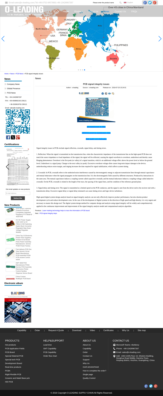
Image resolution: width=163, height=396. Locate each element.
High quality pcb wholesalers (96, 139)
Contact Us (87, 356)
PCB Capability (49, 352)
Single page (88, 374)
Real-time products (13, 367)
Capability (21, 330)
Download (76, 330)
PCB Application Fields (14, 348)
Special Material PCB (14, 356)
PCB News (19, 74)
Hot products (10, 345)
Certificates (108, 330)
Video (92, 330)
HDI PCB (9, 382)
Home (6, 74)
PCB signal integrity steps (48, 213)
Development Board (13, 363)
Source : (86, 88)
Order (37, 330)
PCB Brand (10, 352)
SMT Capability (49, 348)
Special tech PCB (12, 360)
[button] (78, 69)
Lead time (47, 345)
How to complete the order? (94, 371)
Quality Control (89, 378)
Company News (13, 84)
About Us (87, 345)
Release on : (107, 88)
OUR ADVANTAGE (91, 367)
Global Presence (13, 88)
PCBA (7, 371)
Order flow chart (50, 356)
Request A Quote (56, 330)
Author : (69, 88)
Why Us (125, 330)
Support (86, 360)
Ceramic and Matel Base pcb (17, 378)
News (12, 74)
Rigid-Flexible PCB (13, 374)
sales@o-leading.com (24, 3)
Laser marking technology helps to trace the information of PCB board (66, 210)
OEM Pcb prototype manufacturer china (96, 133)
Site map (142, 330)
